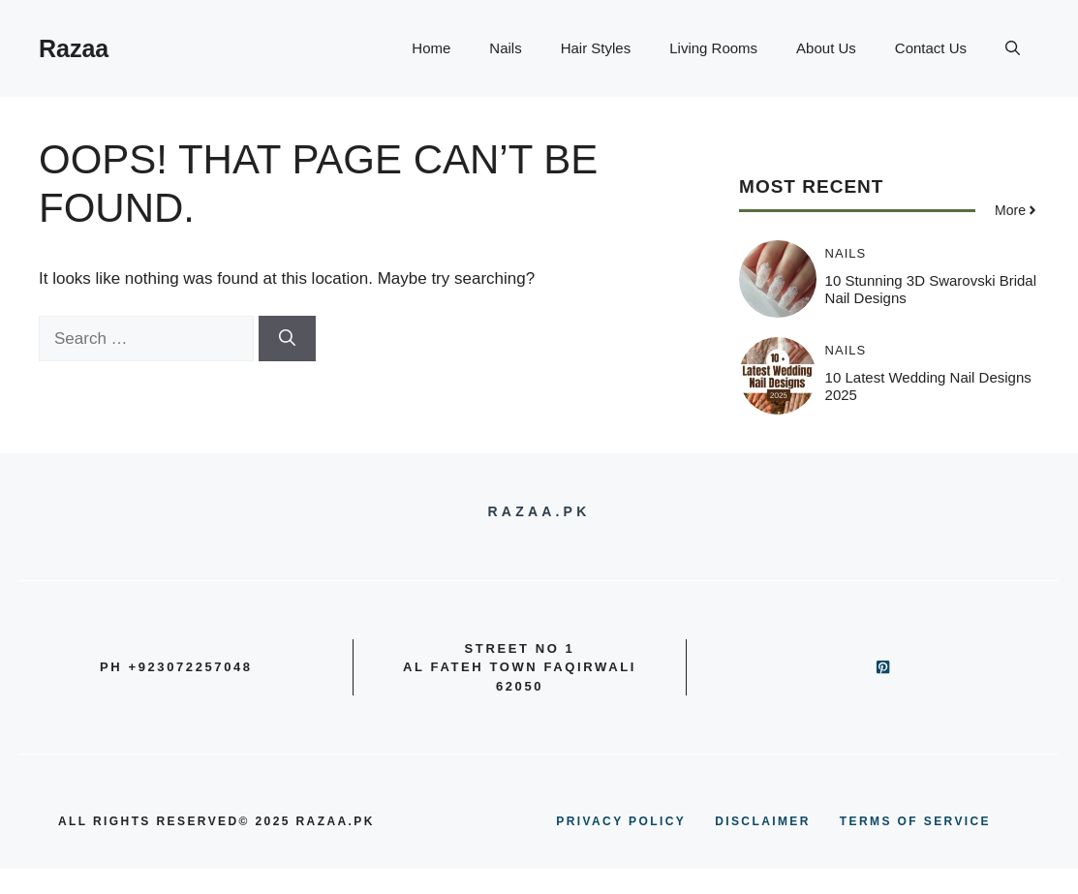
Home (431, 48)
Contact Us (931, 48)
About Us (826, 48)
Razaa (73, 48)
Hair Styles (596, 48)
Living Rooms (713, 48)
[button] (1012, 48)
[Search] (287, 339)
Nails (505, 48)
